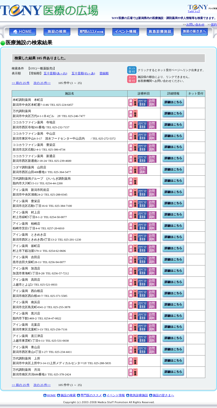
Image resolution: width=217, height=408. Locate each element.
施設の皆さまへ (163, 395)
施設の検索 (68, 395)
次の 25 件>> (42, 83)
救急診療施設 (139, 395)
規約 (214, 24)
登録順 (104, 73)
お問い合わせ (195, 24)
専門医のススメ (91, 395)
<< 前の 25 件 (21, 83)
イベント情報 (116, 395)
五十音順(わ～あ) (83, 73)
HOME (51, 395)
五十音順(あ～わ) (55, 73)
